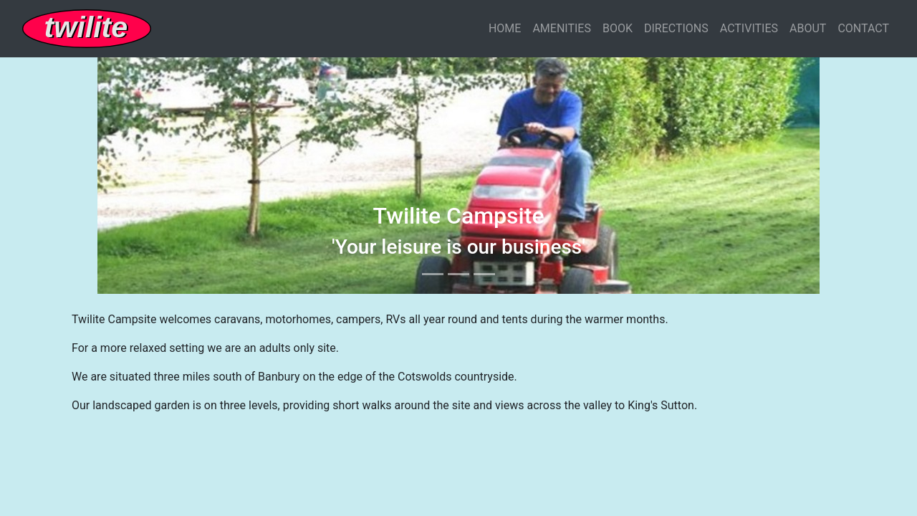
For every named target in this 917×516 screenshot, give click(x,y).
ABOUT (807, 28)
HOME (505, 28)
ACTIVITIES (749, 28)
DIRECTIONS (676, 28)
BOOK (617, 28)
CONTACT (863, 28)
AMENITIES (561, 28)
